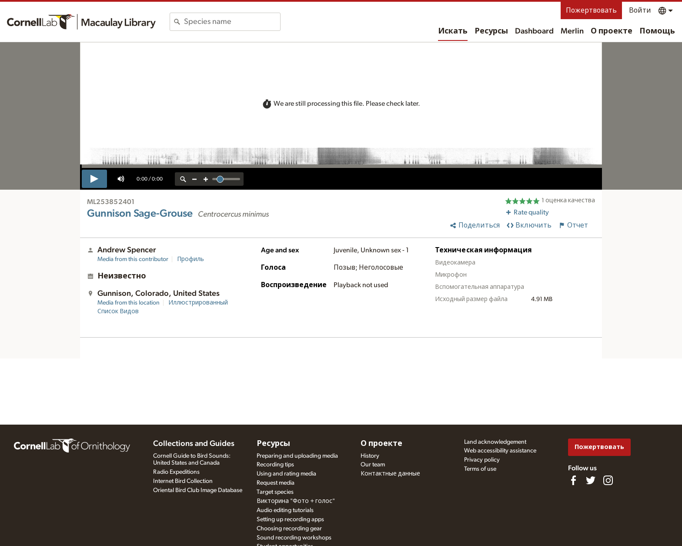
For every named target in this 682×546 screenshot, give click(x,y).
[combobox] (232, 21)
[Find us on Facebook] (573, 480)
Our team (373, 465)
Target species (275, 492)
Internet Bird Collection (183, 481)
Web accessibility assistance (500, 451)
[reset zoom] (183, 179)
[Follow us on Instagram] (608, 480)
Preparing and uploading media (297, 456)
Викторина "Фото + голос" (296, 501)
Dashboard (534, 31)
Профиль (190, 259)
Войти (640, 10)
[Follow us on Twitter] (590, 480)
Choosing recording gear (289, 529)
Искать (453, 31)
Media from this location (128, 303)
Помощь (657, 31)
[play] (94, 179)
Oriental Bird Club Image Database (197, 490)
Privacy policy (482, 460)
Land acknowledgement (495, 442)
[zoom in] (206, 179)
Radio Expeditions (176, 472)
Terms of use (480, 469)
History (370, 456)
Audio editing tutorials (285, 510)
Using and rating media (286, 474)
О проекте (611, 31)
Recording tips (275, 465)
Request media (275, 483)
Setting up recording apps (290, 519)
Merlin (572, 31)
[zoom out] (194, 179)
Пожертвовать (591, 10)
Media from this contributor (132, 259)
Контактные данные (390, 474)
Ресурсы (491, 31)
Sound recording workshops (294, 538)
